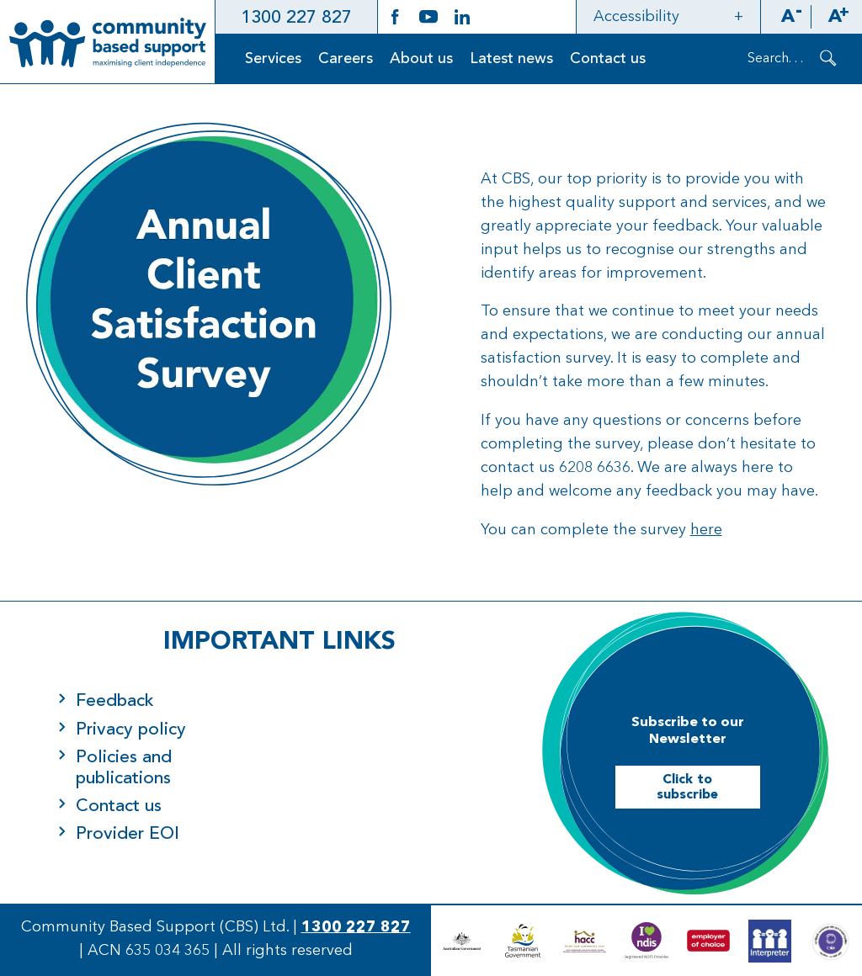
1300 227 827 (296, 18)
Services (273, 58)
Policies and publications (124, 768)
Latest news (511, 58)
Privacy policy (131, 730)
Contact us (608, 58)
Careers (345, 58)
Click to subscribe (687, 787)
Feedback (115, 701)
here (706, 530)
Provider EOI (127, 834)
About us (421, 58)
